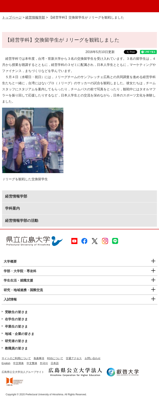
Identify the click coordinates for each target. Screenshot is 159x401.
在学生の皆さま (16, 319)
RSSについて (55, 358)
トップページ (12, 17)
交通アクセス (74, 358)
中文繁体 (32, 363)
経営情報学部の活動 (21, 221)
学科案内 (12, 208)
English (6, 363)
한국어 (44, 363)
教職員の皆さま (16, 348)
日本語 (55, 363)
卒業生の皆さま (16, 326)
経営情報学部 (35, 17)
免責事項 (39, 358)
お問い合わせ (93, 358)
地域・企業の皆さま (19, 334)
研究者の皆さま (16, 341)
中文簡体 (18, 363)
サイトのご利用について (16, 358)
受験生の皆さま (16, 312)
